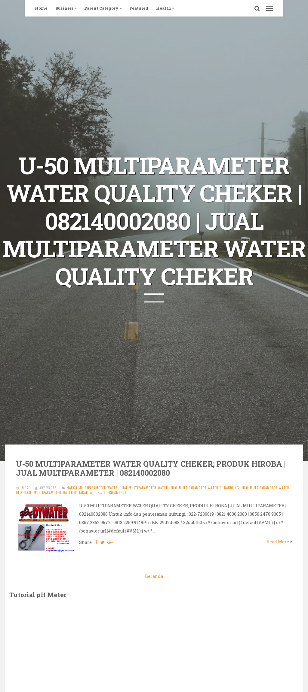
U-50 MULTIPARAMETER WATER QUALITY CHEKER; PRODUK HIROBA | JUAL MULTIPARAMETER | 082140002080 (151, 468)
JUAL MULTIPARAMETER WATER (144, 487)
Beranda (154, 576)
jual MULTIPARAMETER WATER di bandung (205, 487)
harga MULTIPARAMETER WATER (92, 487)
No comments (115, 492)
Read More (277, 542)
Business (64, 8)
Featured (138, 8)
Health (163, 8)
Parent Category (101, 8)
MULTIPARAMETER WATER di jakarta (63, 492)
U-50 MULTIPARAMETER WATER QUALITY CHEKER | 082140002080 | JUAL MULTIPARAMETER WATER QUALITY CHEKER (154, 221)
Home (41, 8)
